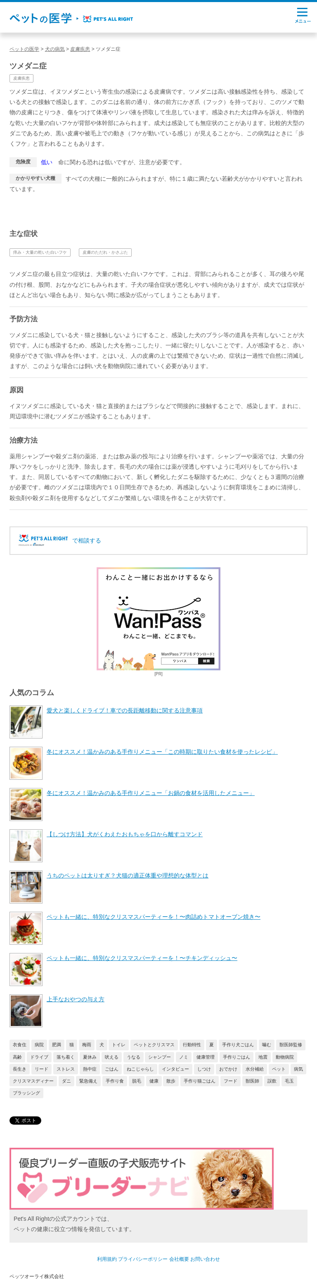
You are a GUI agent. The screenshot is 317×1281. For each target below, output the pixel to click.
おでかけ (228, 1068)
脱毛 (136, 1080)
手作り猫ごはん (199, 1080)
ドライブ (39, 1057)
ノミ (183, 1057)
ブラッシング (26, 1092)
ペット (279, 1068)
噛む (266, 1044)
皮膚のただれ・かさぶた (105, 252)
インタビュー (175, 1068)
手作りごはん (236, 1057)
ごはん (111, 1068)
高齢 (17, 1057)
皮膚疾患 (21, 78)
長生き (19, 1068)
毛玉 (289, 1080)
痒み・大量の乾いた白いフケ (40, 252)
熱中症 (90, 1068)
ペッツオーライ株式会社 (36, 1276)
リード (41, 1068)
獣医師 (252, 1080)
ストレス (66, 1068)
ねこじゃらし (140, 1068)
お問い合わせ (205, 1259)
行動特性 (192, 1044)
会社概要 (179, 1259)
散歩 (170, 1080)
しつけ (204, 1068)
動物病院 (285, 1057)
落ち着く (66, 1057)
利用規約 (107, 1259)
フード (230, 1080)
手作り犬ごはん (238, 1044)
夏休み (90, 1057)
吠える (111, 1057)
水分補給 (255, 1068)
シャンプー (159, 1057)
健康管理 (205, 1057)
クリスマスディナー (33, 1080)
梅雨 (86, 1044)
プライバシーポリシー (143, 1259)
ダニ (66, 1080)
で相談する (86, 540)
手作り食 (115, 1080)
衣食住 (19, 1044)
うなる (133, 1057)
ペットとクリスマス (154, 1044)
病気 (298, 1068)
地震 (262, 1057)
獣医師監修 (290, 1044)
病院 (39, 1044)
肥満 (56, 1044)
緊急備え (88, 1080)
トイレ (118, 1044)
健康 (153, 1080)
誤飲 (272, 1080)
